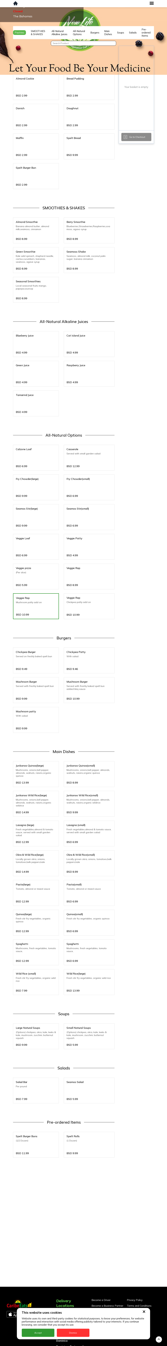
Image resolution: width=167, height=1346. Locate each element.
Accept (38, 1332)
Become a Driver (101, 1268)
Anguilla (61, 1280)
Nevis (59, 1343)
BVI (58, 1291)
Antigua (61, 1286)
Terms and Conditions (139, 1273)
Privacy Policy (135, 1268)
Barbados (62, 1297)
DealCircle (62, 1303)
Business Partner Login (104, 1279)
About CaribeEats (137, 1279)
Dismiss (73, 1332)
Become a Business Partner (107, 1273)
